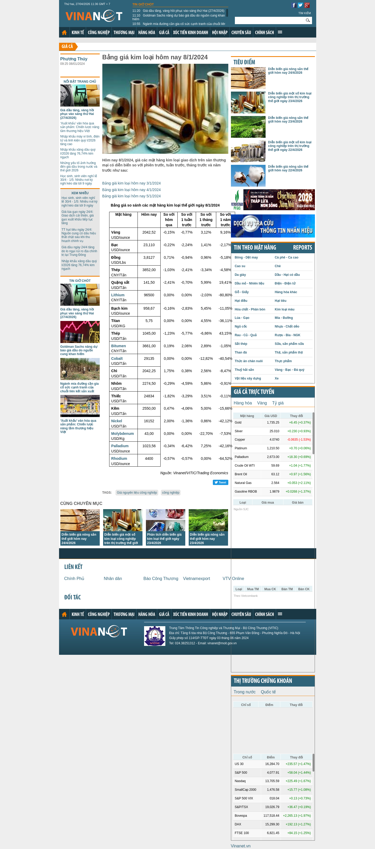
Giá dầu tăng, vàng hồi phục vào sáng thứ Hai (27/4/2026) (179, 11)
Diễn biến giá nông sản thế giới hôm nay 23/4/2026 (207, 539)
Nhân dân (113, 578)
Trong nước (245, 692)
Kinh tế (78, 32)
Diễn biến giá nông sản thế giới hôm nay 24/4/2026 (79, 539)
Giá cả (164, 32)
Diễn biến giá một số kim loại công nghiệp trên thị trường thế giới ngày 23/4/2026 (290, 97)
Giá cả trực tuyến (254, 392)
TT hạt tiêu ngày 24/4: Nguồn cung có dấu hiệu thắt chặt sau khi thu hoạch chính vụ (79, 235)
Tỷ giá (278, 403)
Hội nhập (220, 32)
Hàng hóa (146, 32)
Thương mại (124, 32)
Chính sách (264, 32)
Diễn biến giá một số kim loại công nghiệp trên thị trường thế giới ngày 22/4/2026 (290, 146)
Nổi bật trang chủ (80, 81)
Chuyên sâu (241, 32)
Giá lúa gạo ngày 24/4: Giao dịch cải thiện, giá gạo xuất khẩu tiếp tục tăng (78, 217)
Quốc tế (268, 692)
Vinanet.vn (241, 846)
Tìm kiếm (304, 13)
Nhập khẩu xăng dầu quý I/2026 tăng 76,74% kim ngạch (78, 153)
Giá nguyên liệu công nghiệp (137, 492)
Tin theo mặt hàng (255, 248)
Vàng (262, 403)
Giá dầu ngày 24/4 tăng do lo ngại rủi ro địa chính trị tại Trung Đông (79, 251)
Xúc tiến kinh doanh (190, 32)
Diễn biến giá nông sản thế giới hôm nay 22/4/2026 (288, 168)
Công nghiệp (99, 32)
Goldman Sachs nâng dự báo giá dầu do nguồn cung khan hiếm (179, 17)
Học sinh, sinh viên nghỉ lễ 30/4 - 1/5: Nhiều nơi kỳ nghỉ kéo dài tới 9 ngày (78, 180)
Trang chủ (64, 32)
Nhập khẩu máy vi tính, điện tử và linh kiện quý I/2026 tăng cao (80, 140)
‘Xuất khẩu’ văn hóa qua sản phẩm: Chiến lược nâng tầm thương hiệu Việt (79, 127)
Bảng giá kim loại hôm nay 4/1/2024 (131, 190)
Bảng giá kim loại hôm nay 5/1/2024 (131, 196)
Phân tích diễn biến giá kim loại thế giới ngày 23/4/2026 (164, 539)
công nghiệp (170, 492)
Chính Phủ (74, 578)
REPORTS (302, 248)
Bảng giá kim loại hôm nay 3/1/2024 (131, 183)
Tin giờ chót (143, 4)
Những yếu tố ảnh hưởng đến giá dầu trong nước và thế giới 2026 (78, 166)
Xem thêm (280, 32)
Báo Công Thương (161, 578)
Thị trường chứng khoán (263, 681)
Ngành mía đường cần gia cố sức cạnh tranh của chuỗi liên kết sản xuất (179, 25)
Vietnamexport (196, 578)
